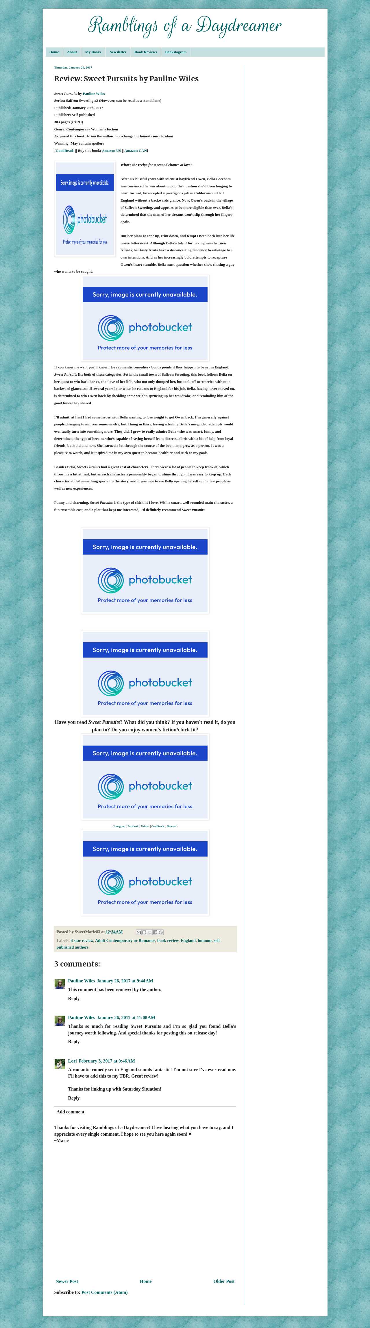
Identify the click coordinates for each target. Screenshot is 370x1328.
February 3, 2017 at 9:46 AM (107, 1060)
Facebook (133, 826)
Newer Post (67, 1281)
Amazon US (111, 150)
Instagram (119, 826)
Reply (74, 998)
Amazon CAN (135, 150)
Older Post (223, 1281)
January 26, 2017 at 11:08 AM (126, 1017)
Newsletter (117, 52)
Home (54, 52)
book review (168, 940)
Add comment (70, 1111)
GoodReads (65, 150)
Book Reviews (146, 52)
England (188, 940)
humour (205, 940)
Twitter (145, 826)
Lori (72, 1060)
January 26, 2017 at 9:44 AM (125, 980)
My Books (93, 52)
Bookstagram (175, 52)
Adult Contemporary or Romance (125, 940)
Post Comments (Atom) (105, 1292)
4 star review (82, 940)
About (72, 52)
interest (172, 826)
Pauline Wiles (94, 93)
